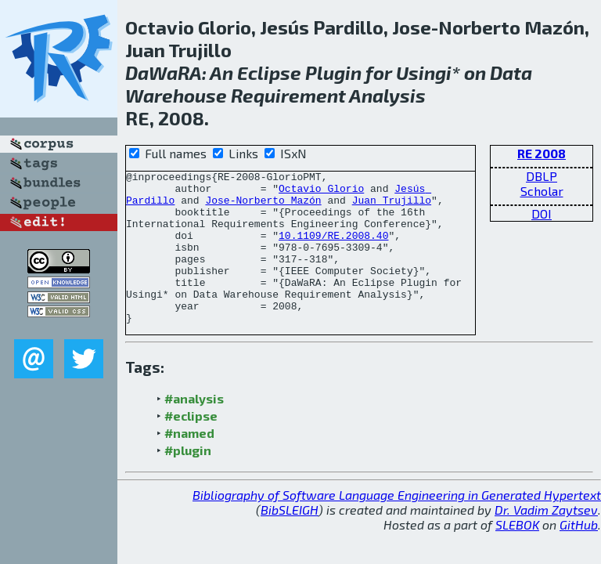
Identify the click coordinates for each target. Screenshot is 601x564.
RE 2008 (541, 153)
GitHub (579, 555)
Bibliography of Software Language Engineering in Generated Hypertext (397, 525)
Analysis (387, 95)
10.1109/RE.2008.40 (333, 249)
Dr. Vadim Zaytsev (546, 540)
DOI (541, 213)
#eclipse (191, 446)
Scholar (541, 190)
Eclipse (269, 72)
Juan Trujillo (391, 207)
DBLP (541, 175)
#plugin (187, 480)
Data (511, 72)
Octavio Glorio (321, 193)
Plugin (333, 72)
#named (189, 463)
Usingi (424, 72)
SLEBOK (517, 555)
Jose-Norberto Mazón (263, 207)
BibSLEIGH (289, 540)
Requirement (288, 95)
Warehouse (176, 95)
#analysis (194, 428)
